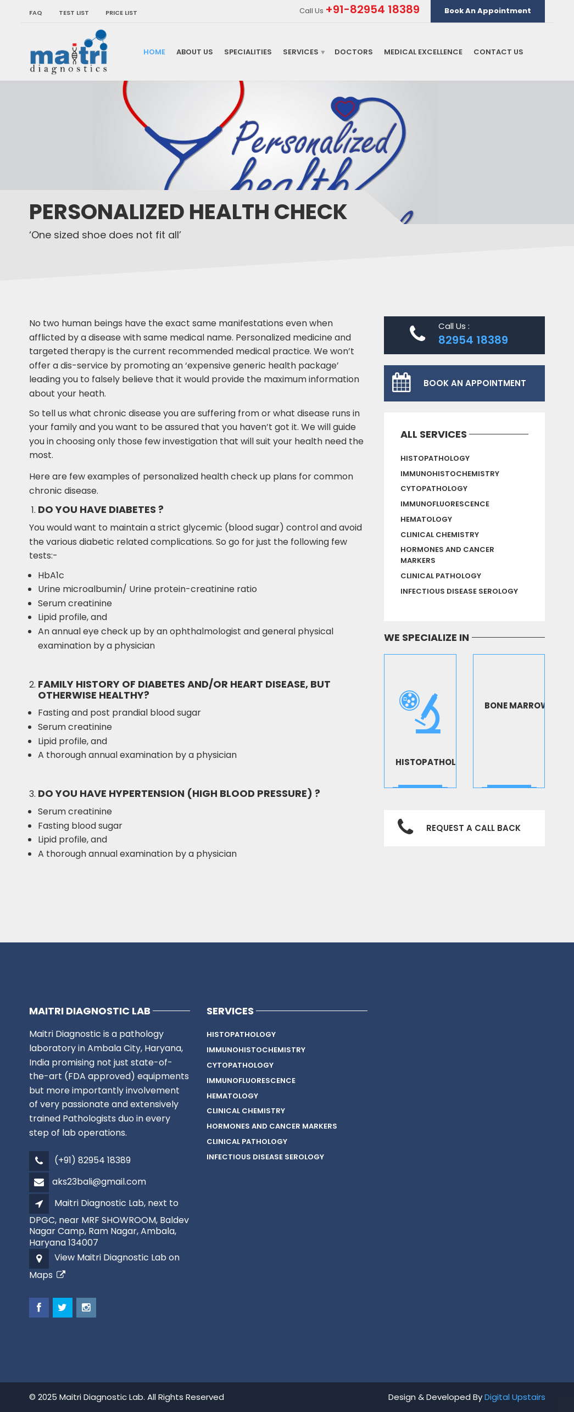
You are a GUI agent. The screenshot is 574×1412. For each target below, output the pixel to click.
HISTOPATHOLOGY (435, 458)
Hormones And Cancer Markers (447, 555)
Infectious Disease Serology (459, 591)
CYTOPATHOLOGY (433, 488)
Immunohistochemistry (449, 473)
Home (154, 52)
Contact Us (498, 52)
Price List (121, 12)
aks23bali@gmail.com (99, 1181)
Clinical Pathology (440, 576)
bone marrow (516, 705)
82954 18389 (473, 340)
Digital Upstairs (514, 1397)
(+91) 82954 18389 (92, 1160)
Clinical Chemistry (439, 534)
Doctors (354, 52)
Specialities (248, 52)
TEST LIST (74, 12)
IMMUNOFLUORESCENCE (444, 504)
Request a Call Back (473, 828)
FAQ (35, 12)
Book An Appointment (487, 10)
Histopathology (435, 762)
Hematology (426, 519)
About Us (194, 52)
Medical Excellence (423, 52)
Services (301, 52)
